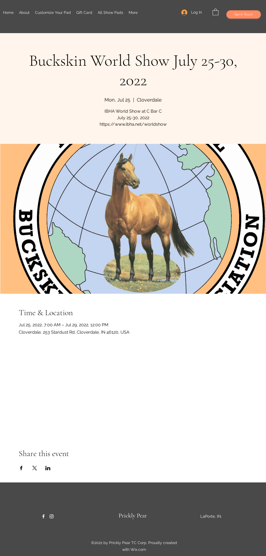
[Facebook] (43, 516)
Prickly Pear (133, 515)
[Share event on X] (34, 468)
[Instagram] (51, 516)
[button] (215, 11)
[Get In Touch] (243, 14)
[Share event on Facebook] (21, 468)
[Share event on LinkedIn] (47, 468)
